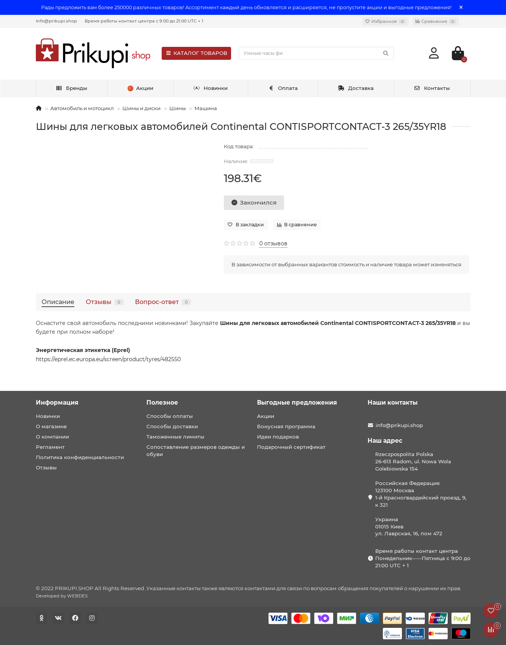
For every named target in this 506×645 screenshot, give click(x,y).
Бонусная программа (286, 426)
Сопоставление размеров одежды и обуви (195, 450)
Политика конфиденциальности (80, 457)
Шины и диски (141, 108)
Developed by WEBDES (62, 596)
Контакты (432, 88)
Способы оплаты (169, 416)
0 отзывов (273, 243)
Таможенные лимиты (175, 437)
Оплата (283, 88)
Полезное (162, 402)
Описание (58, 302)
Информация (57, 402)
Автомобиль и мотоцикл (82, 108)
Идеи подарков (278, 437)
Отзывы (105, 302)
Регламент (50, 447)
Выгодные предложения (297, 402)
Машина (205, 108)
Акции (265, 416)
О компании (52, 437)
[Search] (316, 53)
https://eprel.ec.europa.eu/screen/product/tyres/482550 (108, 359)
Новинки (210, 88)
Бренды (71, 88)
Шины (177, 108)
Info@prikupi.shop (56, 21)
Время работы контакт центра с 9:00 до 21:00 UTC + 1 (144, 21)
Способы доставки (172, 426)
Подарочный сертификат (291, 447)
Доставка (356, 88)
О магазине (51, 426)
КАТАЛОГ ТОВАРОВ (196, 53)
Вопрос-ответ (163, 302)
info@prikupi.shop (399, 425)
